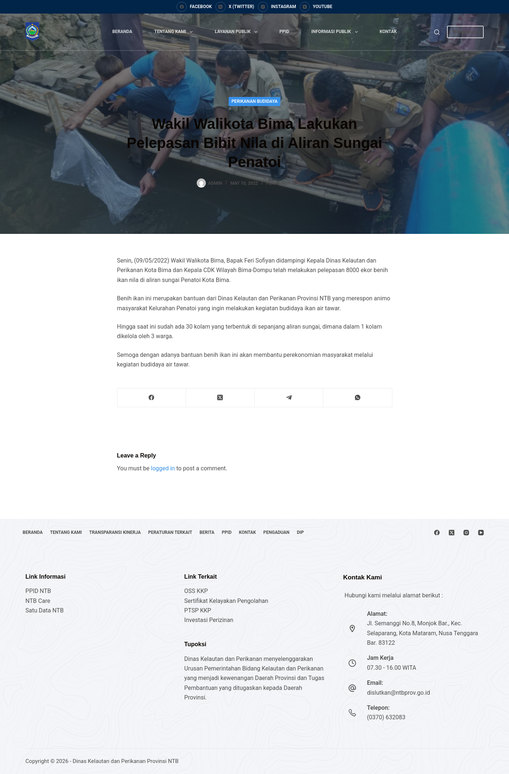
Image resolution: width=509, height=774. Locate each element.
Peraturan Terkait (189, 532)
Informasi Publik (335, 32)
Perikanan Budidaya (255, 101)
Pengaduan (465, 32)
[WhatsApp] (357, 397)
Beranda (122, 31)
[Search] (437, 32)
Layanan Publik (237, 32)
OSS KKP (196, 590)
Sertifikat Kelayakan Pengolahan (226, 600)
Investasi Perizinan (208, 619)
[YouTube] (316, 7)
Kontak (388, 31)
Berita (231, 532)
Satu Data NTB (44, 610)
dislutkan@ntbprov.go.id (398, 692)
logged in (163, 468)
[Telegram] (289, 397)
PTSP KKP (197, 610)
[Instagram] (277, 7)
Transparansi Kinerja (128, 532)
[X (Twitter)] (234, 7)
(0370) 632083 (386, 717)
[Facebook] (194, 7)
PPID (284, 31)
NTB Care (37, 600)
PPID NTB (38, 590)
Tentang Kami (175, 32)
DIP (346, 532)
